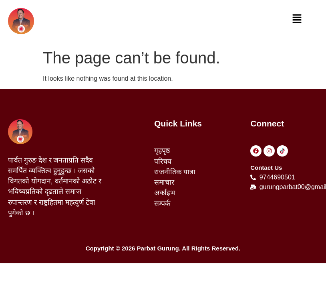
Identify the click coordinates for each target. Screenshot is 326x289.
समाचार (164, 182)
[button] (297, 19)
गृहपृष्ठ (162, 151)
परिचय (162, 161)
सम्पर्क (162, 203)
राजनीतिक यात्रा (174, 172)
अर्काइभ (164, 193)
